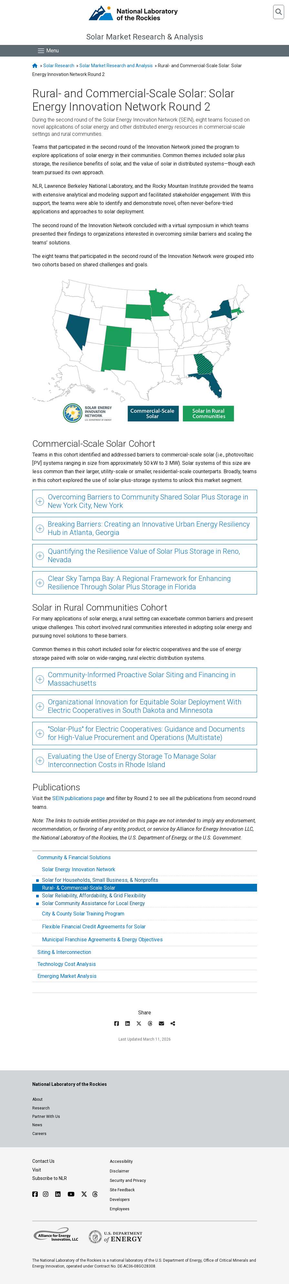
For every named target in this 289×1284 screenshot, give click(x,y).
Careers (39, 1133)
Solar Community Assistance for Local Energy (93, 903)
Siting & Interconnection (64, 952)
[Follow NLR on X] (84, 1194)
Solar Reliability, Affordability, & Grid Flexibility (93, 896)
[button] (278, 12)
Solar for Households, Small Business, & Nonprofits (99, 880)
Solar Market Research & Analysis (144, 36)
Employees (119, 1209)
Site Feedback (122, 1190)
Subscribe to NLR (49, 1178)
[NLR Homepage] (35, 65)
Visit (36, 1169)
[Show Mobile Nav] (48, 51)
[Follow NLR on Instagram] (46, 1194)
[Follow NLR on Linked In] (58, 1194)
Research (41, 1108)
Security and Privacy (128, 1180)
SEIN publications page (78, 798)
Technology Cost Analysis (66, 964)
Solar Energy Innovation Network (78, 869)
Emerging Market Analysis (67, 976)
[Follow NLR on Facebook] (35, 1194)
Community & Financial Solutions (74, 857)
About (37, 1099)
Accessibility (121, 1161)
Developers (120, 1199)
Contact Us (43, 1161)
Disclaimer (119, 1171)
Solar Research (58, 65)
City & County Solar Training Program (83, 914)
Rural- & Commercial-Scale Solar (78, 888)
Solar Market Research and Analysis (116, 65)
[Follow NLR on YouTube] (71, 1194)
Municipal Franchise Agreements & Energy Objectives (102, 939)
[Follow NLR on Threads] (94, 1194)
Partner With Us (46, 1116)
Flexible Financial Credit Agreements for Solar (94, 927)
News (37, 1125)
